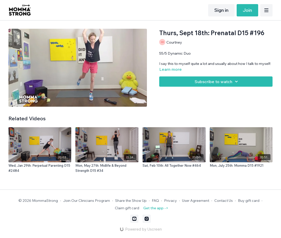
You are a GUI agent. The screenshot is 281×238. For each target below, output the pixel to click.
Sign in (221, 10)
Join (247, 10)
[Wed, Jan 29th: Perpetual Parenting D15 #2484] (40, 168)
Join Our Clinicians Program (86, 200)
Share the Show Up (131, 200)
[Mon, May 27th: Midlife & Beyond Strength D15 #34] (106, 168)
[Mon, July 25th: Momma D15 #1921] (241, 165)
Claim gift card (127, 208)
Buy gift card (248, 200)
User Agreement (195, 200)
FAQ (155, 200)
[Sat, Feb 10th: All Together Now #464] (174, 165)
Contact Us (223, 200)
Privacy (170, 200)
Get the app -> (155, 208)
